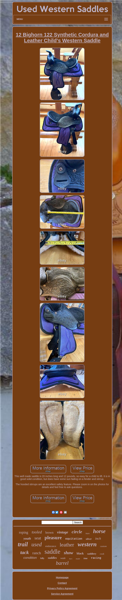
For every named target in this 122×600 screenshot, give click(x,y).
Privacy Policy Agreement (62, 588)
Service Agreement (62, 593)
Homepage (62, 577)
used (36, 544)
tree (85, 558)
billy (42, 558)
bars (70, 559)
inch (98, 538)
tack (24, 552)
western (87, 544)
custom (103, 546)
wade (63, 558)
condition (30, 557)
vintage (62, 532)
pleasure (53, 537)
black (80, 553)
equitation (73, 538)
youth (27, 538)
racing (96, 558)
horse (99, 531)
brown (49, 532)
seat (37, 538)
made (78, 559)
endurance (50, 546)
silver (89, 538)
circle (77, 531)
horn (88, 533)
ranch (36, 553)
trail (23, 544)
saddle (52, 551)
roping (23, 532)
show (68, 552)
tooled (37, 532)
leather (67, 545)
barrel (62, 563)
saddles (52, 557)
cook (102, 553)
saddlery (91, 553)
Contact (62, 583)
